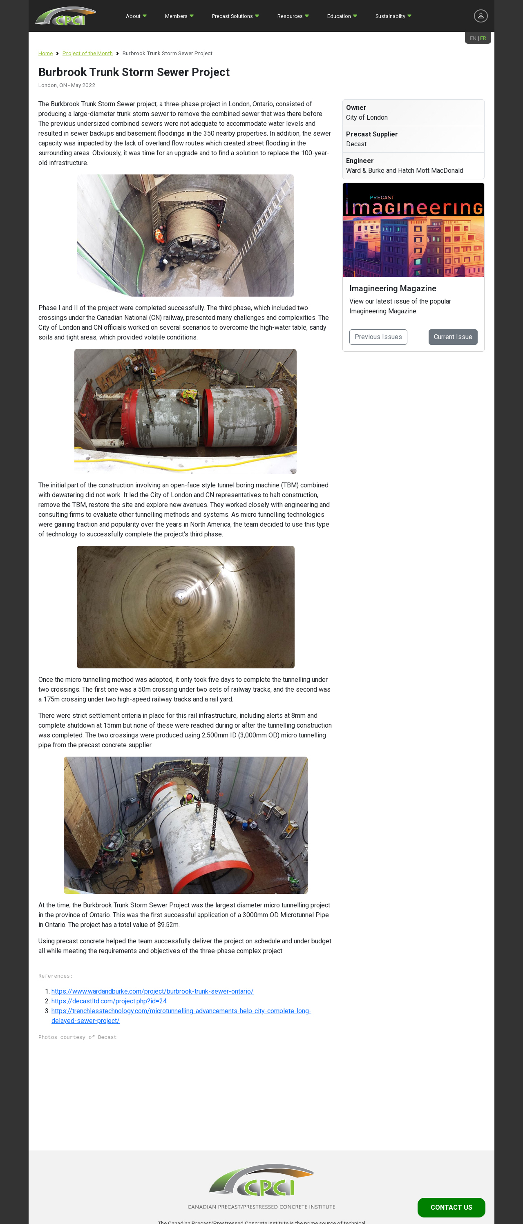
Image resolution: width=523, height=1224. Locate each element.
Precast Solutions (232, 16)
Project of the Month (88, 53)
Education (339, 16)
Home (45, 53)
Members (176, 16)
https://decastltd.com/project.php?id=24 (109, 1001)
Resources (290, 16)
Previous (378, 337)
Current (453, 337)
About (133, 16)
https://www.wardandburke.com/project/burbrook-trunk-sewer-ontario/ (152, 991)
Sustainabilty (390, 16)
